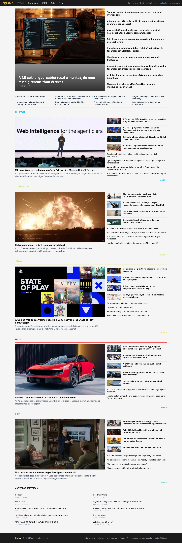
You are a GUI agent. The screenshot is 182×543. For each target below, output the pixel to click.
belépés (163, 3)
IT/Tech (20, 3)
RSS (142, 3)
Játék (44, 3)
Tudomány (33, 3)
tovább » (163, 180)
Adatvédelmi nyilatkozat (94, 538)
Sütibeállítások (161, 538)
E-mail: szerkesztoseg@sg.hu (139, 538)
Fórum (122, 538)
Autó (53, 3)
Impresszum (112, 538)
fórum (135, 3)
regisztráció (175, 3)
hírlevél (149, 3)
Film (61, 3)
